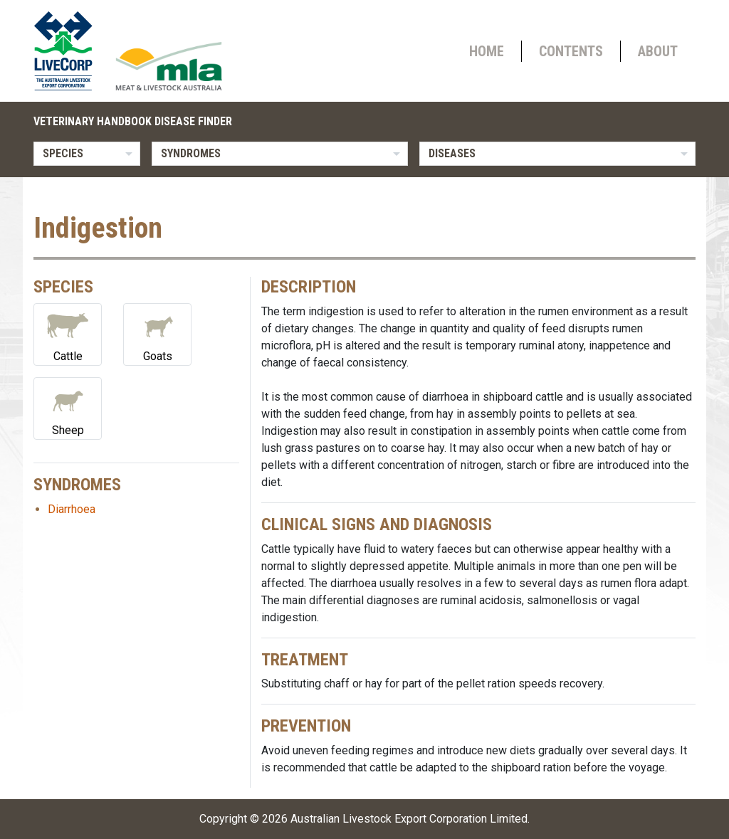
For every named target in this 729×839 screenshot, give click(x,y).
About (658, 51)
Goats (157, 333)
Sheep (68, 407)
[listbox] (86, 154)
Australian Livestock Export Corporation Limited (409, 818)
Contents (571, 51)
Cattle (68, 333)
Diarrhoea (71, 509)
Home (486, 51)
